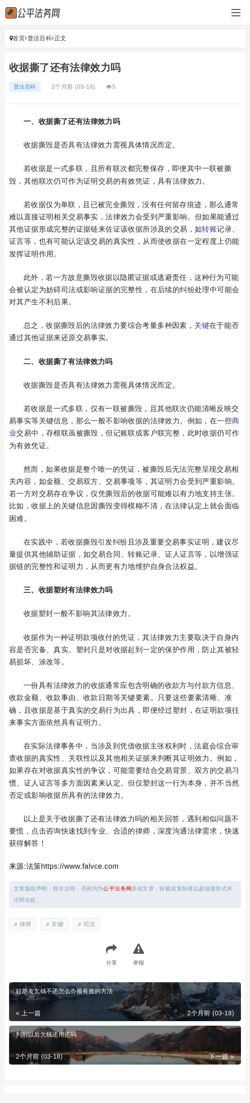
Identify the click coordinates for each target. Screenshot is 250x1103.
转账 (209, 229)
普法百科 (40, 38)
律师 (25, 924)
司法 (89, 924)
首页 (19, 38)
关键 (201, 325)
